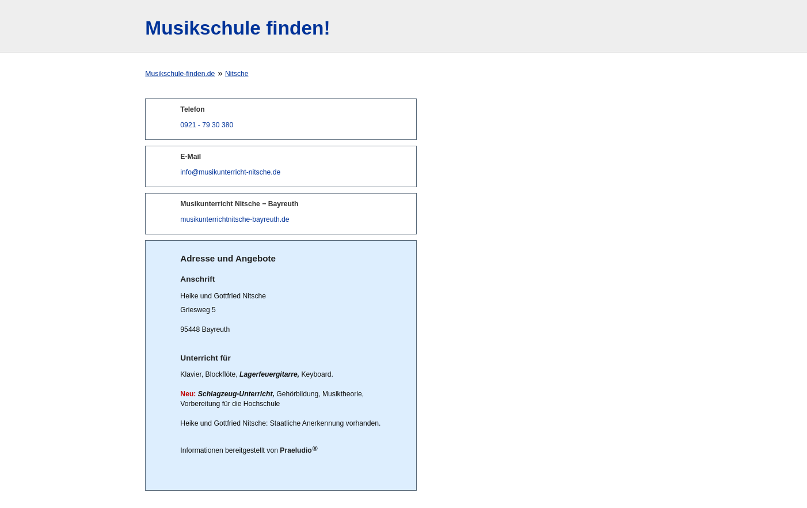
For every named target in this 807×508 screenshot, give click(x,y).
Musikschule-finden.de (180, 74)
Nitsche (237, 74)
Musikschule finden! (237, 28)
